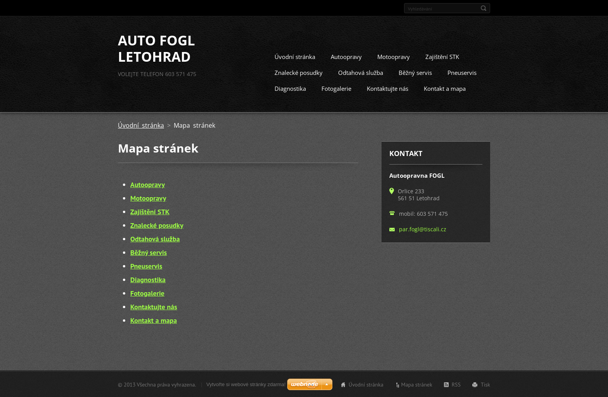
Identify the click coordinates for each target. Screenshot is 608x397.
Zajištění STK (442, 56)
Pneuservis (462, 72)
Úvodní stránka (295, 56)
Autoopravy (346, 56)
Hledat (483, 8)
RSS (456, 384)
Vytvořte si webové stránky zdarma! (246, 384)
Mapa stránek (416, 384)
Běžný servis (415, 72)
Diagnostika (290, 88)
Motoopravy (393, 56)
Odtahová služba (360, 72)
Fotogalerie (336, 88)
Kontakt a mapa (445, 88)
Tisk (485, 384)
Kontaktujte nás (387, 88)
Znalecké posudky (299, 72)
